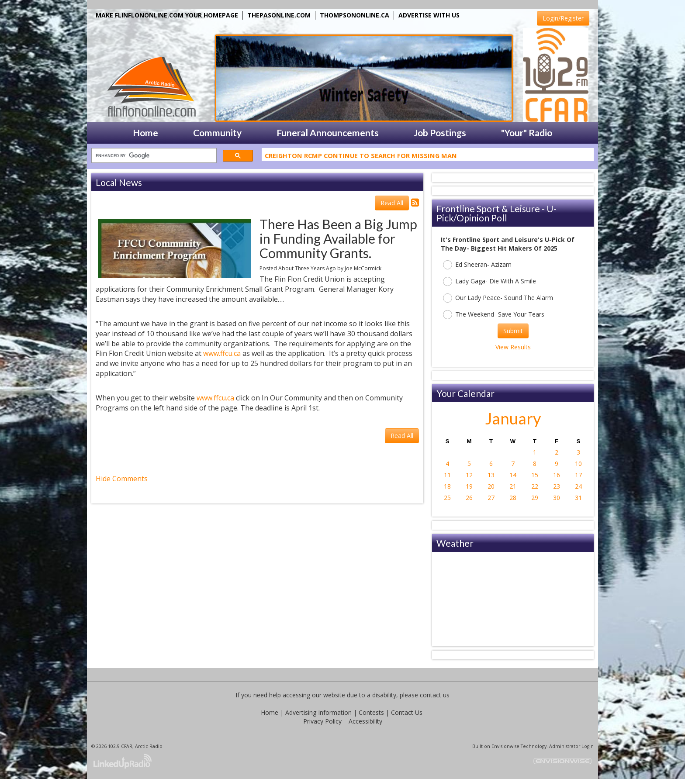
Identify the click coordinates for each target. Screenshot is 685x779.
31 (578, 497)
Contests (371, 712)
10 (578, 463)
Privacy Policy (322, 721)
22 (534, 486)
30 (556, 497)
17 (578, 475)
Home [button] (145, 132)
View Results (513, 347)
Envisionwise (505, 746)
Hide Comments (122, 478)
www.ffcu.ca (222, 353)
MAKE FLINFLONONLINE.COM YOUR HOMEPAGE (167, 15)
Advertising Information (318, 712)
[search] (153, 156)
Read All (392, 203)
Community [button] (217, 132)
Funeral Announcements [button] (328, 132)
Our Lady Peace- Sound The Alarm (498, 298)
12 (469, 475)
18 (447, 486)
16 (556, 475)
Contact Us (406, 712)
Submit (513, 331)
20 (491, 486)
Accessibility (365, 721)
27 (491, 497)
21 (512, 486)
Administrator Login (571, 746)
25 (447, 497)
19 (469, 486)
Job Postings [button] (440, 132)
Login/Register (563, 18)
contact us (435, 695)
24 (578, 486)
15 (534, 475)
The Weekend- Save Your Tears (493, 314)
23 (556, 486)
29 (534, 497)
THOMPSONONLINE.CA (354, 15)
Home (269, 712)
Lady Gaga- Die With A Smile (489, 281)
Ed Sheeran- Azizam (477, 264)
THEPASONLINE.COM (279, 15)
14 (512, 475)
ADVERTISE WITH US (429, 15)
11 (447, 475)
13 (491, 475)
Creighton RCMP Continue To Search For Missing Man (361, 157)
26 (469, 497)
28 (512, 497)
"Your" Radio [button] (526, 132)
